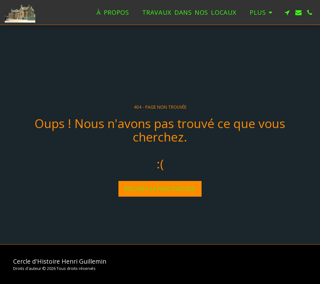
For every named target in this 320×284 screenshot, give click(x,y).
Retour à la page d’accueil (160, 188)
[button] (287, 12)
